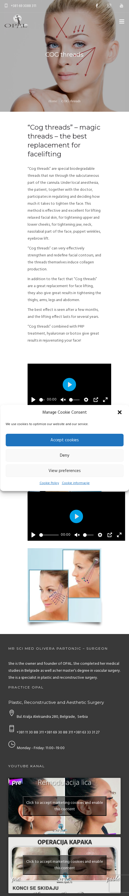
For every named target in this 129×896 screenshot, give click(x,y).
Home (52, 101)
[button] (120, 412)
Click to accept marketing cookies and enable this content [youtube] (64, 806)
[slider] (42, 399)
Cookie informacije (76, 483)
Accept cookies (64, 440)
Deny (64, 455)
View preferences (64, 471)
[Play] (33, 399)
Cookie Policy (49, 483)
